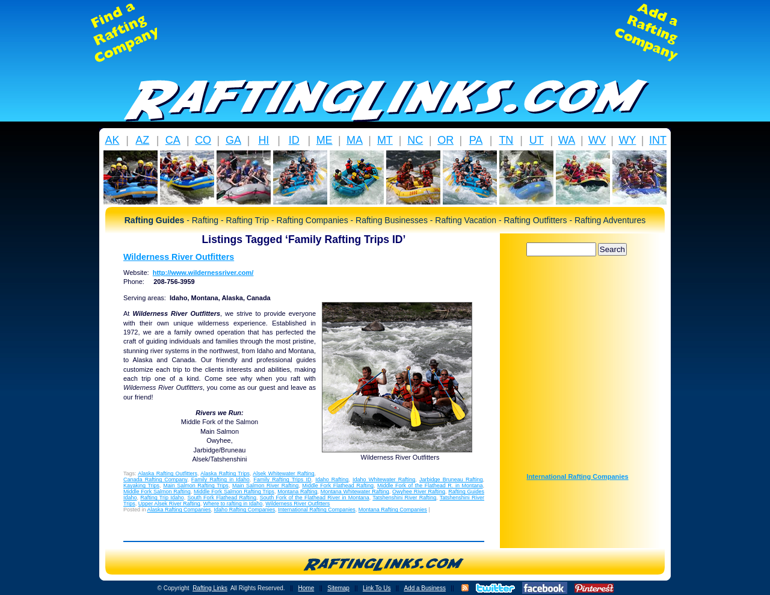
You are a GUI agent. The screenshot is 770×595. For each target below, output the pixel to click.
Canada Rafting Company (155, 479)
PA (476, 140)
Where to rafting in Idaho (233, 504)
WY (627, 140)
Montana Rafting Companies (393, 510)
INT (658, 140)
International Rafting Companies (317, 510)
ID (294, 140)
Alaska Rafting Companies (179, 510)
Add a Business (425, 588)
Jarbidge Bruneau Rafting (450, 479)
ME (324, 140)
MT (385, 140)
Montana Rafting (297, 492)
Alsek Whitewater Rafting (283, 473)
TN (506, 140)
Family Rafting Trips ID (283, 479)
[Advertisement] (385, 32)
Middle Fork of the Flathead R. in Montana (429, 485)
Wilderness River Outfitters (178, 257)
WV (597, 140)
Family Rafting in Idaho (220, 479)
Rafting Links (209, 588)
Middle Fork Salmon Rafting (157, 492)
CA (172, 140)
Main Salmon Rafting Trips (196, 485)
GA (233, 140)
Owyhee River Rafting (418, 492)
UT (536, 140)
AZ (142, 140)
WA (566, 140)
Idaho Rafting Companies (245, 510)
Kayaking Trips (141, 485)
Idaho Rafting (331, 479)
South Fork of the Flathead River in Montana (314, 498)
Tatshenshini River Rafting (404, 498)
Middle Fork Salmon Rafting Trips (234, 492)
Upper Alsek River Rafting (169, 504)
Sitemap (338, 588)
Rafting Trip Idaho (161, 498)
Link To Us (377, 588)
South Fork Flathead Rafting (221, 498)
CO (203, 140)
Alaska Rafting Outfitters (167, 473)
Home (306, 588)
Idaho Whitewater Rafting (384, 479)
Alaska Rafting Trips (225, 473)
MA (354, 140)
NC (415, 140)
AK (112, 140)
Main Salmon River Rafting (265, 485)
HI (263, 140)
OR (445, 140)
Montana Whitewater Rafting (355, 492)
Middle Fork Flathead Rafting (338, 485)
